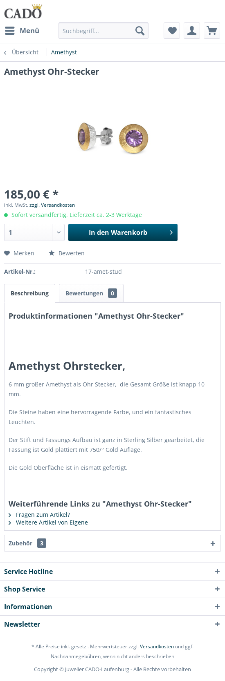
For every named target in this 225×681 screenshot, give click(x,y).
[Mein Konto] (192, 30)
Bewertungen (91, 293)
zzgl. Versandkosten (52, 204)
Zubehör (27, 543)
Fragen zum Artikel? (39, 514)
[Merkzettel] (172, 30)
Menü (22, 29)
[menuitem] (21, 30)
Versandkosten (157, 646)
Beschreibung (30, 293)
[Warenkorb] (212, 30)
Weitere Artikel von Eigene (48, 522)
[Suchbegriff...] (103, 30)
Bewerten (67, 253)
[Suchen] (139, 30)
